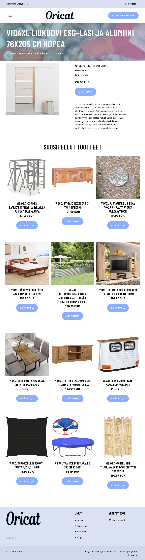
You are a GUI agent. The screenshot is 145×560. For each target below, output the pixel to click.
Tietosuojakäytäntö (127, 551)
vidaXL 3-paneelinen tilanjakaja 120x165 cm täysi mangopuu (118, 467)
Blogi (79, 537)
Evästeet (111, 551)
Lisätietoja (85, 91)
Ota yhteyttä (98, 551)
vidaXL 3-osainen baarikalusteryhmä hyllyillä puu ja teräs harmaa (27, 207)
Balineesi (81, 531)
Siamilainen (82, 525)
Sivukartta (132, 554)
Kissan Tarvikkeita (123, 15)
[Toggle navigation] (10, 15)
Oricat (80, 520)
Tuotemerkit (94, 65)
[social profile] (27, 4)
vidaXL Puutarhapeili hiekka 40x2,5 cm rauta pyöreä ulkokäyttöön (118, 207)
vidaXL (104, 65)
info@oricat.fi (130, 3)
